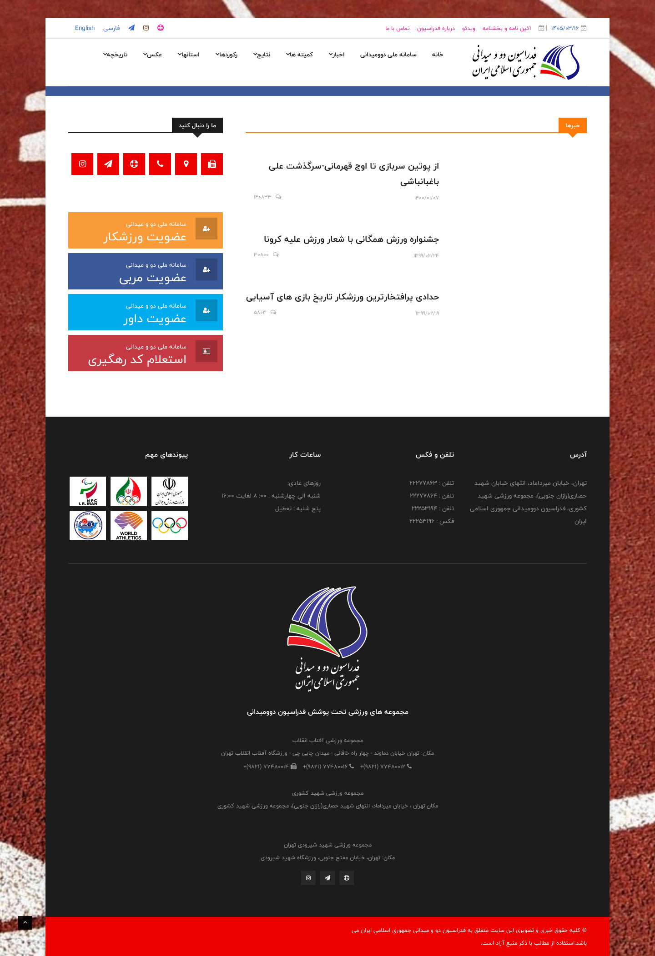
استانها (188, 54)
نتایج (261, 54)
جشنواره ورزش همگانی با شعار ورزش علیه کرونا (351, 239)
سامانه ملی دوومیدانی (388, 54)
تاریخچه (115, 54)
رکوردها (226, 54)
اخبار (336, 54)
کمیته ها (299, 54)
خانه (437, 54)
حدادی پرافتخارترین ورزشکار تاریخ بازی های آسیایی (342, 296)
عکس (152, 54)
